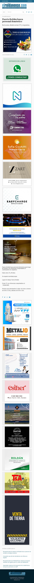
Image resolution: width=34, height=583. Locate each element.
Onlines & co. (17, 579)
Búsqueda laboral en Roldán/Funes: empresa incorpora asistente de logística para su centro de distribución (16, 561)
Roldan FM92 (5, 1)
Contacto (30, 1)
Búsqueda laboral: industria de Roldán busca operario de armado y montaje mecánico (17, 552)
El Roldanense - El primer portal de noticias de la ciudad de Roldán (14, 6)
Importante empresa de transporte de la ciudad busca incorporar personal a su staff (16, 566)
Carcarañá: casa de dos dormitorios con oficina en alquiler (15, 556)
